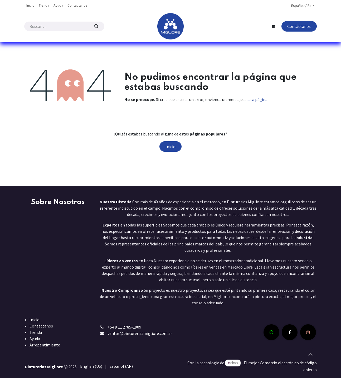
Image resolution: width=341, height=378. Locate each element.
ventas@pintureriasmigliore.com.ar (140, 333)
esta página (256, 99)
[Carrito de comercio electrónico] (273, 26)
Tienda (36, 332)
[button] (310, 354)
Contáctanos (299, 26)
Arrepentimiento (45, 344)
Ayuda (35, 338)
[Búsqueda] (96, 26)
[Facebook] (290, 332)
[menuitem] (30, 5)
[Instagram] (308, 332)
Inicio (170, 146)
